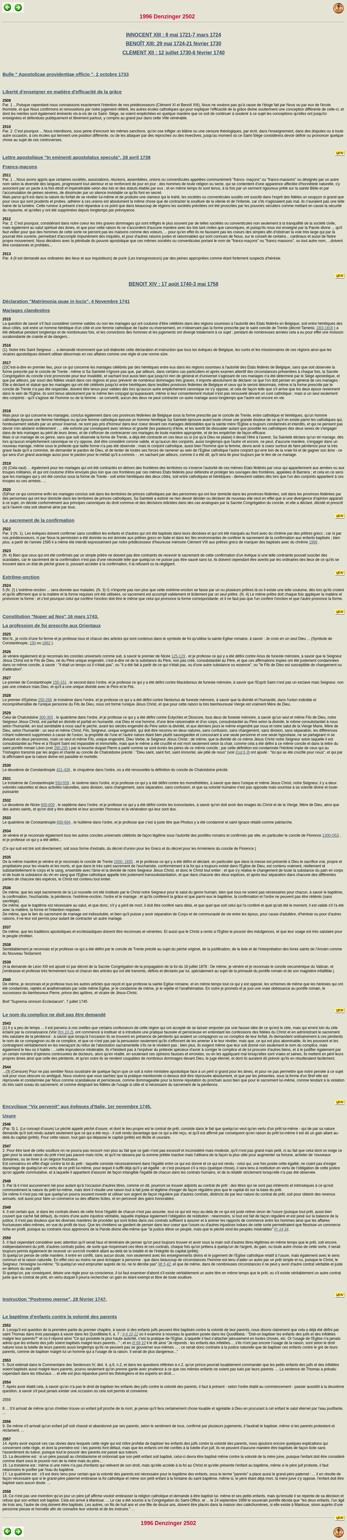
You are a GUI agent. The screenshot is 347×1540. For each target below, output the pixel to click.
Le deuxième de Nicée (22, 802)
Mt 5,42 (164, 1264)
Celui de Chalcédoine (21, 715)
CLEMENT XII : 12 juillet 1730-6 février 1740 (173, 52)
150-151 (60, 682)
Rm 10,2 (65, 1032)
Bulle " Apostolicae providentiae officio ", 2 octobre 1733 (66, 74)
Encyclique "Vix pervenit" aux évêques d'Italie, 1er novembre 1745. (77, 1106)
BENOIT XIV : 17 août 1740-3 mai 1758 (173, 284)
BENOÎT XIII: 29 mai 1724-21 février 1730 (173, 43)
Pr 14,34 (281, 1229)
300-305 (46, 717)
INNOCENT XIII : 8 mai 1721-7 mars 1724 (173, 34)
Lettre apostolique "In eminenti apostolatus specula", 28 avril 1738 (77, 157)
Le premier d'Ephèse (20, 697)
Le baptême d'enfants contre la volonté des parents (60, 1316)
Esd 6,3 (242, 752)
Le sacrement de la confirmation (38, 520)
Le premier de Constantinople (28, 680)
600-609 (48, 805)
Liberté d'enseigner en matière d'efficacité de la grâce (62, 91)
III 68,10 (138, 1343)
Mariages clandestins (26, 310)
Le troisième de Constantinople (29, 780)
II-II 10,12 (130, 1334)
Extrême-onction (21, 577)
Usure (9, 1115)
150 (33, 643)
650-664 (63, 822)
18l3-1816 (324, 328)
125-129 (178, 656)
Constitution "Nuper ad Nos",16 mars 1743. (50, 616)
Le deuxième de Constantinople (29, 767)
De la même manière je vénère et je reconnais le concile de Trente (58, 859)
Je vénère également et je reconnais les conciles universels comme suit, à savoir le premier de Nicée (87, 654)
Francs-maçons (20, 166)
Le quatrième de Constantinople (30, 820)
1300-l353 (330, 835)
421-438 (63, 770)
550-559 (62, 783)
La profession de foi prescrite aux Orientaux (52, 625)
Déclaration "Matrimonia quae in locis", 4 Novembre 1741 (66, 301)
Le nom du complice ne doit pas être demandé (54, 1014)
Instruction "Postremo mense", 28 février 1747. (55, 1299)
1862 (46, 643)
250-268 (45, 700)
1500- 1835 (123, 861)
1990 (313, 542)
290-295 (61, 748)
